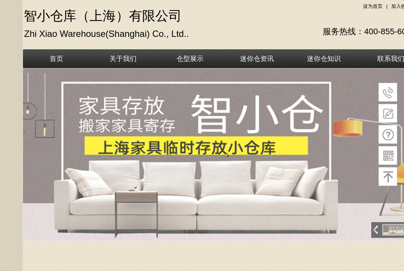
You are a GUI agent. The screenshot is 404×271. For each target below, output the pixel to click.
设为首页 (373, 6)
